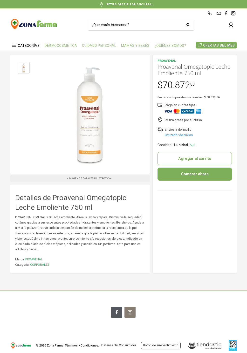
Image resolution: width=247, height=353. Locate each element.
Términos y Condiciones (81, 345)
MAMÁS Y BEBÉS (135, 46)
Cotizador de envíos (179, 135)
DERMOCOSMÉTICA (61, 46)
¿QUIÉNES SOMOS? (170, 46)
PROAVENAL (34, 259)
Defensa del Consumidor (118, 345)
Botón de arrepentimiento (160, 345)
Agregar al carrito (194, 158)
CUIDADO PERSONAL (99, 46)
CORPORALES (39, 264)
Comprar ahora (195, 174)
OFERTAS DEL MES (219, 45)
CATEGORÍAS (29, 46)
